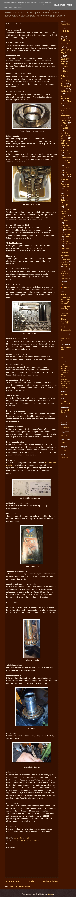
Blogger (50, 894)
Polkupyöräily (66, 241)
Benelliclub (65, 427)
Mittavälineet (65, 234)
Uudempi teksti (12, 881)
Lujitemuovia (65, 419)
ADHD (63, 276)
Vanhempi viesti (50, 881)
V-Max (68, 244)
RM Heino (64, 394)
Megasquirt (65, 205)
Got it (69, 5)
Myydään (67, 230)
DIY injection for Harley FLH (65, 309)
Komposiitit (65, 150)
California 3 (66, 91)
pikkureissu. (64, 278)
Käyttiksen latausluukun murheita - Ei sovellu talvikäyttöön (65, 383)
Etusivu (31, 881)
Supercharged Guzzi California (66, 142)
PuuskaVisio (65, 24)
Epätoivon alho (66, 264)
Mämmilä (64, 435)
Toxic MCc (64, 457)
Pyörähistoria (65, 248)
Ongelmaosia (66, 330)
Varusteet (65, 167)
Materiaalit (64, 191)
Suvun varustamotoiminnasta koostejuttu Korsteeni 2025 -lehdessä (65, 370)
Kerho (63, 216)
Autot (68, 163)
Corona (63, 450)
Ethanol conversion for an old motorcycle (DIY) (65, 323)
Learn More (59, 5)
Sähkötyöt (65, 71)
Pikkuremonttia (33, 840)
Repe (64, 284)
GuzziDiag (64, 172)
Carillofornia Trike (21, 840)
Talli (69, 153)
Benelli (63, 214)
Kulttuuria (64, 195)
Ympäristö (64, 179)
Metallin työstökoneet (65, 135)
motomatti (65, 288)
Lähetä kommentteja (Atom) (19, 886)
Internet (68, 237)
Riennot (63, 442)
